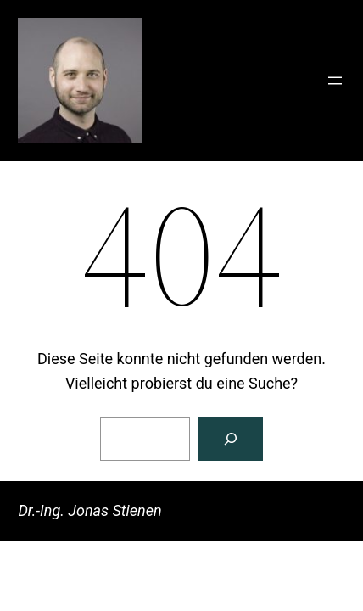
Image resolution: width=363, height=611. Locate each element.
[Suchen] (230, 439)
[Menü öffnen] (335, 80)
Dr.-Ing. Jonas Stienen (89, 510)
